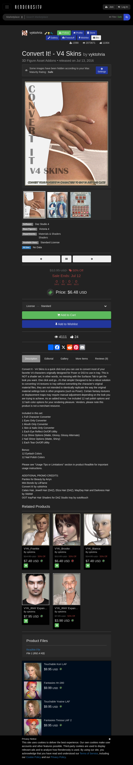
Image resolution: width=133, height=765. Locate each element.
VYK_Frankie (31, 548)
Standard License (50, 242)
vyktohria (97, 54)
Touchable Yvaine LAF (57, 701)
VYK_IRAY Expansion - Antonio (42, 608)
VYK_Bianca (93, 548)
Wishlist (84, 37)
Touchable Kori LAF (55, 664)
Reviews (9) (101, 358)
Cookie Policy (33, 757)
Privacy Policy (58, 757)
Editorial (48, 358)
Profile (77, 32)
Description (31, 358)
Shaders (43, 237)
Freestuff (68, 37)
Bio (96, 37)
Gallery (53, 37)
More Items (82, 358)
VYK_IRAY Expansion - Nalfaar (73, 608)
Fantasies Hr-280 (54, 682)
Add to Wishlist (66, 324)
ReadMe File (33, 649)
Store (91, 32)
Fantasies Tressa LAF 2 (58, 720)
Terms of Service (89, 753)
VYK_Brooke (62, 548)
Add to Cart (66, 315)
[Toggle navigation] (7, 7)
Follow (64, 32)
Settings (102, 70)
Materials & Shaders (50, 233)
